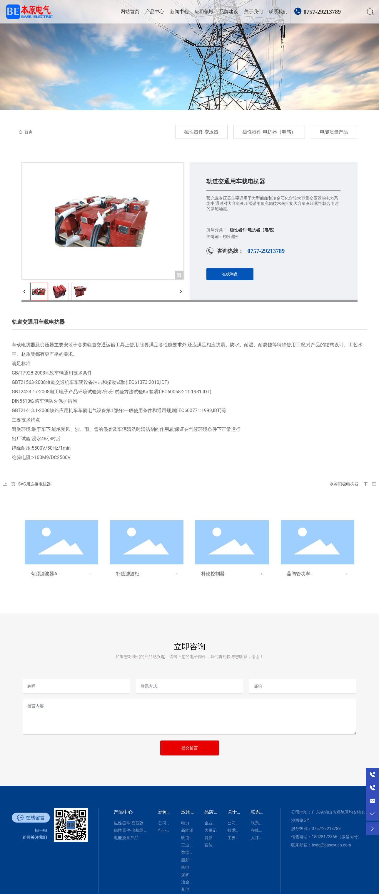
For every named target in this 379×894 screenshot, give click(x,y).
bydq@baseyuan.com (331, 845)
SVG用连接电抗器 (34, 484)
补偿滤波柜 (127, 573)
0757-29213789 (322, 12)
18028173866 (324, 836)
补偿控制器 (213, 573)
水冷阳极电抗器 (344, 484)
